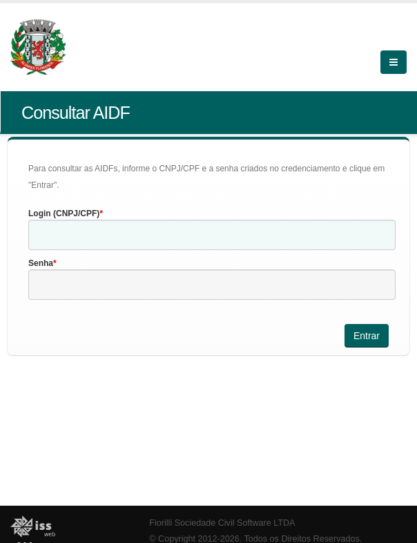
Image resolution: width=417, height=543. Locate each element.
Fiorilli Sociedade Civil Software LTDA (222, 523)
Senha (40, 263)
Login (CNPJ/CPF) (63, 213)
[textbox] (212, 235)
